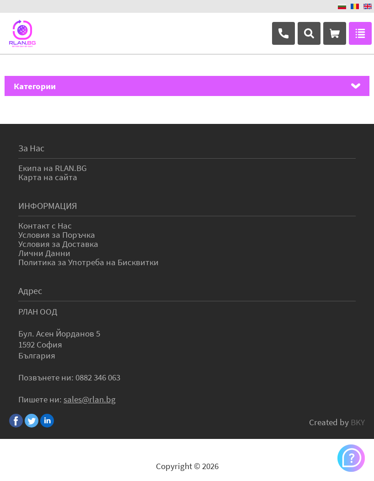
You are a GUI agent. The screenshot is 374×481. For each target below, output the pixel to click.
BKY (358, 422)
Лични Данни (44, 252)
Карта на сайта (47, 177)
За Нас (31, 148)
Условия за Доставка (58, 243)
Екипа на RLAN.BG (52, 167)
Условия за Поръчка (56, 234)
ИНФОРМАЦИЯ (47, 205)
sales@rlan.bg (90, 399)
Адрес (30, 290)
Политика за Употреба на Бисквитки (88, 262)
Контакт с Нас (45, 225)
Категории (35, 85)
